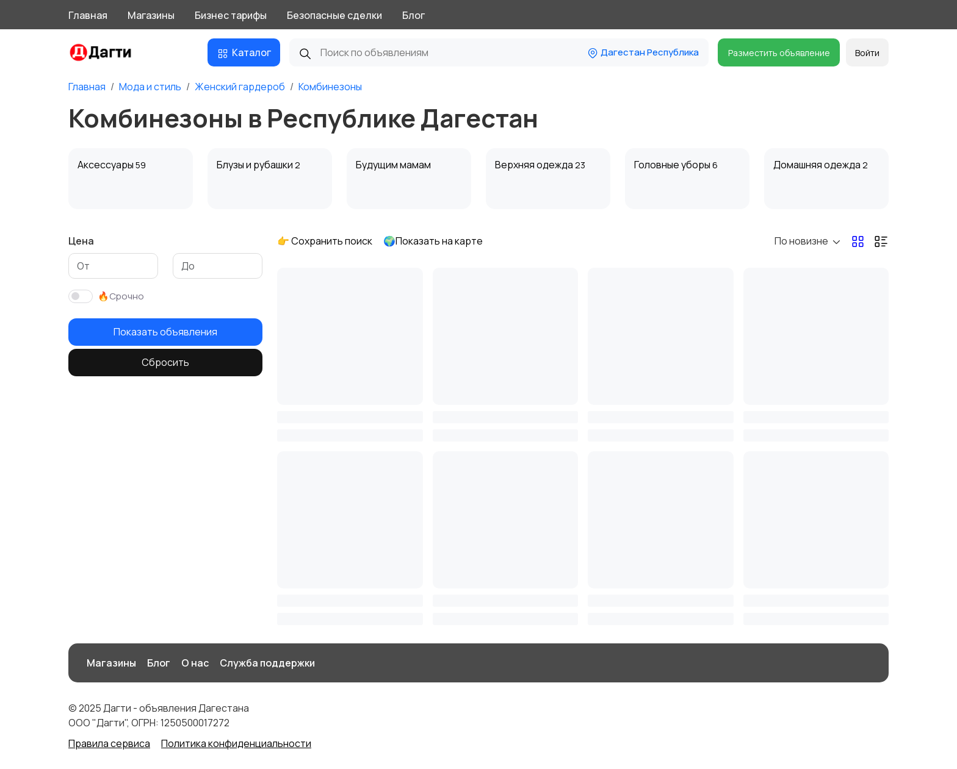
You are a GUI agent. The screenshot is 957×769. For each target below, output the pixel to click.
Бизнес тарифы (231, 15)
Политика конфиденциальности (236, 743)
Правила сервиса (109, 743)
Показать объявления (165, 331)
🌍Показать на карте (433, 241)
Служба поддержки (267, 663)
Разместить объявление (779, 53)
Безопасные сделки (334, 15)
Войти (867, 53)
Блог (413, 15)
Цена (81, 241)
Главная (87, 15)
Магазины (151, 15)
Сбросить (165, 362)
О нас (195, 663)
